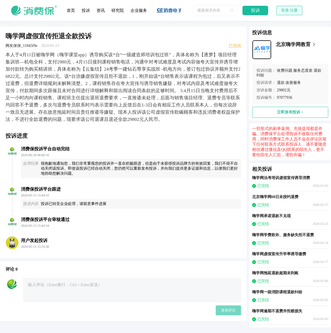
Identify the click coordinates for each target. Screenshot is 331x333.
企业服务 (138, 10)
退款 (281, 83)
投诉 (86, 10)
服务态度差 (303, 70)
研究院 (117, 10)
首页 (71, 10)
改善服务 (293, 83)
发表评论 (228, 310)
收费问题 (284, 70)
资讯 (101, 10)
